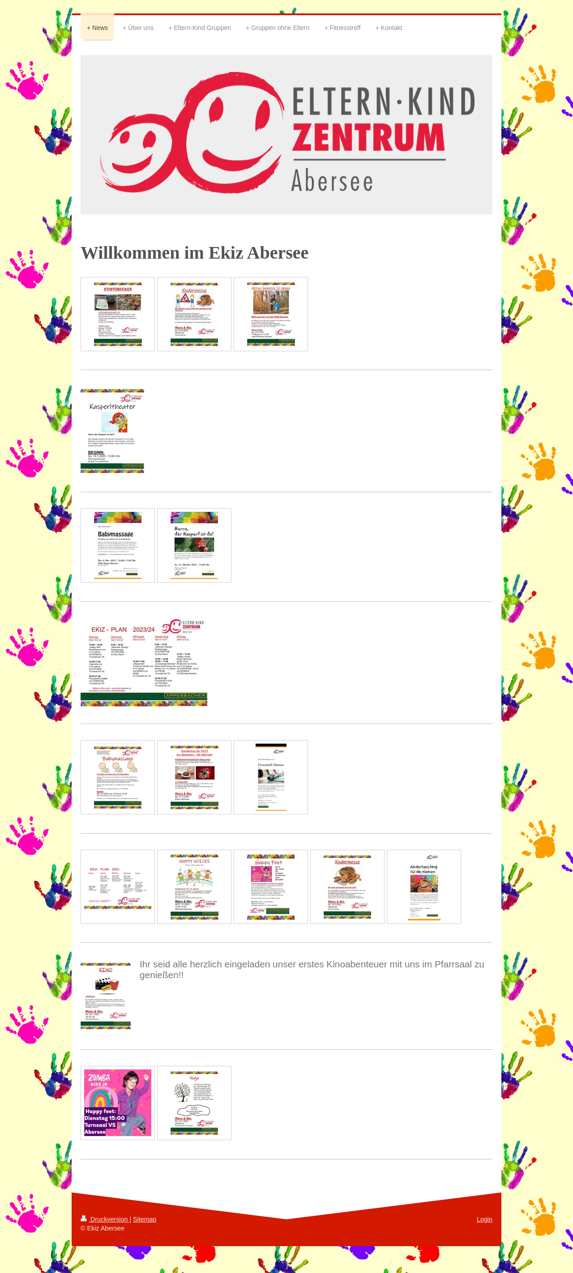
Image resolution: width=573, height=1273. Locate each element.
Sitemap (144, 1219)
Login (484, 1219)
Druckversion (105, 1219)
